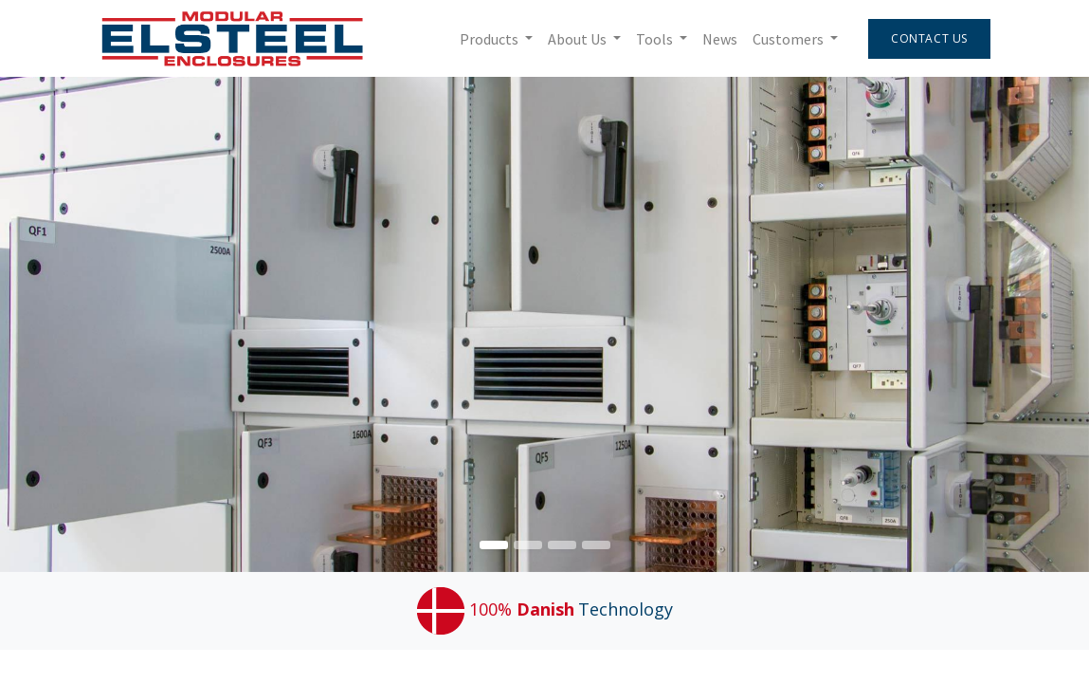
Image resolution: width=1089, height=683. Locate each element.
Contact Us (924, 38)
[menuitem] (714, 39)
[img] (1045, 324)
